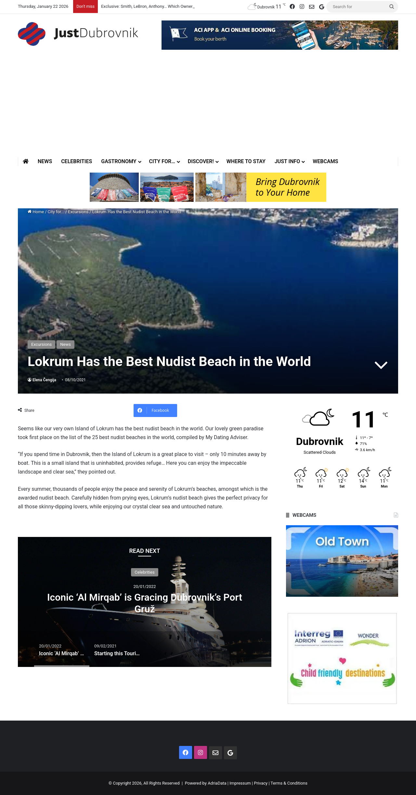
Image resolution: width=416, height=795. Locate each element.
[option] (144, 602)
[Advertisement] (208, 108)
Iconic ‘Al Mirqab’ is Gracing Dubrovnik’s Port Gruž (144, 602)
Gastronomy (118, 161)
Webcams (325, 161)
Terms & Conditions (289, 783)
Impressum (240, 783)
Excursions (78, 211)
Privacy (260, 783)
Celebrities (76, 161)
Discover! (201, 161)
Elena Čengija (44, 380)
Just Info (287, 161)
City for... (56, 211)
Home (36, 211)
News (45, 161)
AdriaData (217, 783)
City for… (162, 161)
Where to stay (246, 161)
